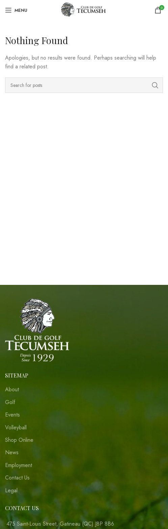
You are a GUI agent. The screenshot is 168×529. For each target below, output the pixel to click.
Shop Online (19, 440)
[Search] (84, 85)
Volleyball (16, 427)
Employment (18, 465)
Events (12, 415)
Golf (10, 402)
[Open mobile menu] (16, 10)
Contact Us (17, 478)
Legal (11, 490)
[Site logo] (84, 9)
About (12, 389)
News (12, 452)
